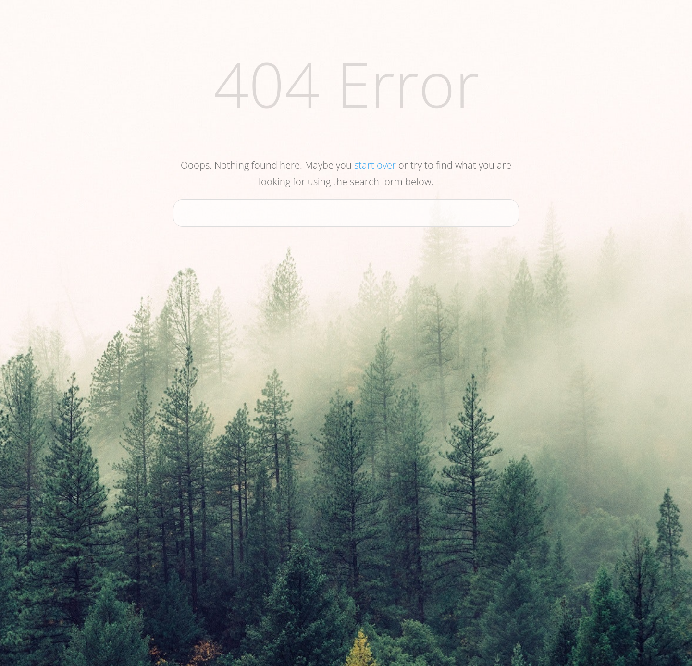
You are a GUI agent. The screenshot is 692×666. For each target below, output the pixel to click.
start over (375, 165)
